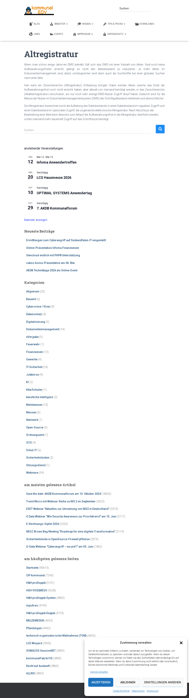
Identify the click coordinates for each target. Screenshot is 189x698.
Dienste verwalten (99, 672)
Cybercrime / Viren (38, 306)
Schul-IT (31, 450)
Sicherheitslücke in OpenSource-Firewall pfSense (58, 539)
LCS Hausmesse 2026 (54, 177)
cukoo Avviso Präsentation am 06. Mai (50, 262)
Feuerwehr (33, 344)
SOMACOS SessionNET (41, 650)
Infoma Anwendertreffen (57, 162)
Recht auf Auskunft (38, 665)
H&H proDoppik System (41, 597)
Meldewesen (34, 404)
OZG (29, 442)
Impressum (153, 691)
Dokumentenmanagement (42, 329)
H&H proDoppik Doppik (40, 613)
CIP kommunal (35, 575)
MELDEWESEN (35, 620)
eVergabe (32, 336)
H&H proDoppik (36, 582)
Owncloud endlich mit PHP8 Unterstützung (53, 255)
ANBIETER (59, 24)
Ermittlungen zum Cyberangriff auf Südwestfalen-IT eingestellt (66, 240)
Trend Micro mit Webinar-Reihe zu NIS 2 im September (61, 501)
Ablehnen (127, 682)
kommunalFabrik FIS (39, 658)
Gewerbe (31, 359)
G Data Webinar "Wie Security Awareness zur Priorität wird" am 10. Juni (71, 516)
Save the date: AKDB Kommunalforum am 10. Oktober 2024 (63, 493)
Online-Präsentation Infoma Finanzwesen (52, 247)
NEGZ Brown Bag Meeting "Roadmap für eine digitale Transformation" (70, 531)
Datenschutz (138, 691)
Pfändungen (34, 628)
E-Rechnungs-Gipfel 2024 (42, 523)
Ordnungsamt (35, 434)
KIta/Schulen (34, 389)
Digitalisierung (35, 321)
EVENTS (56, 34)
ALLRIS (30, 673)
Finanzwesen (34, 351)
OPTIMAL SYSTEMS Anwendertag (64, 193)
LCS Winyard (34, 643)
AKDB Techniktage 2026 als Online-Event (51, 270)
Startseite (32, 567)
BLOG (34, 24)
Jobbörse (32, 374)
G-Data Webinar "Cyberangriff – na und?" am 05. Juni (59, 546)
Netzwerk (32, 419)
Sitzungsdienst (35, 465)
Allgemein (32, 291)
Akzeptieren (100, 682)
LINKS (34, 34)
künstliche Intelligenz (39, 397)
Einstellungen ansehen (162, 682)
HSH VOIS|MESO (36, 590)
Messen (31, 412)
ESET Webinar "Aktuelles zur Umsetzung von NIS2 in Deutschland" (67, 508)
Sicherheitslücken (37, 457)
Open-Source (34, 427)
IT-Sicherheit (34, 367)
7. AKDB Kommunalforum (57, 208)
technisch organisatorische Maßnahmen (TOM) (56, 635)
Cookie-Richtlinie (121, 691)
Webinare (32, 472)
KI (27, 382)
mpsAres (32, 605)
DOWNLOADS (144, 24)
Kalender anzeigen (35, 219)
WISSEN (85, 24)
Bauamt (31, 299)
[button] (181, 643)
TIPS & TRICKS (114, 24)
